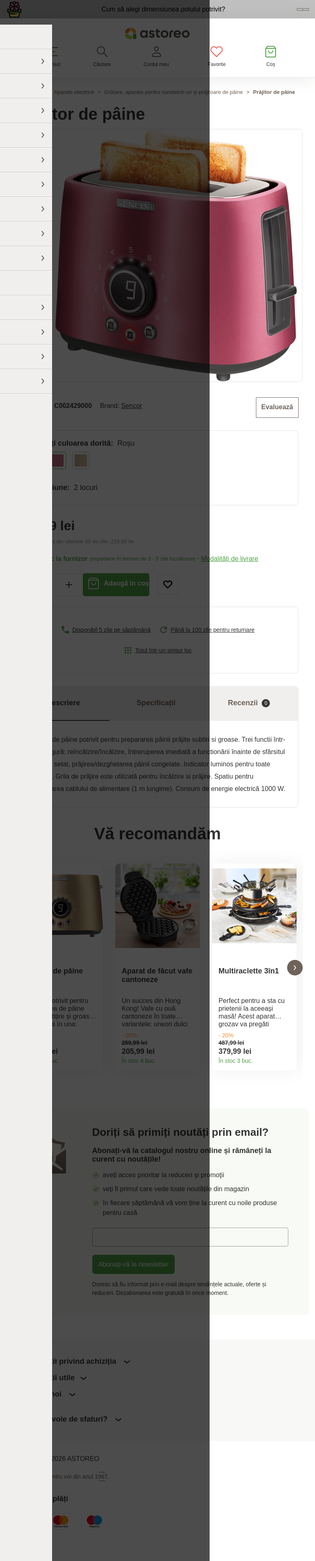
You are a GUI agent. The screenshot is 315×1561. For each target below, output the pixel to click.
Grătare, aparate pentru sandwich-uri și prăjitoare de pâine (173, 109)
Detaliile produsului (94, 1076)
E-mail (107, 1257)
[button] (20, 985)
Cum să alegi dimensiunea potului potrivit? (118, 17)
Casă (37, 109)
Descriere (63, 718)
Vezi (261, 18)
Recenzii (249, 718)
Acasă (13, 109)
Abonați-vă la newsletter (133, 1285)
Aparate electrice (74, 109)
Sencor (131, 421)
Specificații (156, 718)
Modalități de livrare (229, 573)
